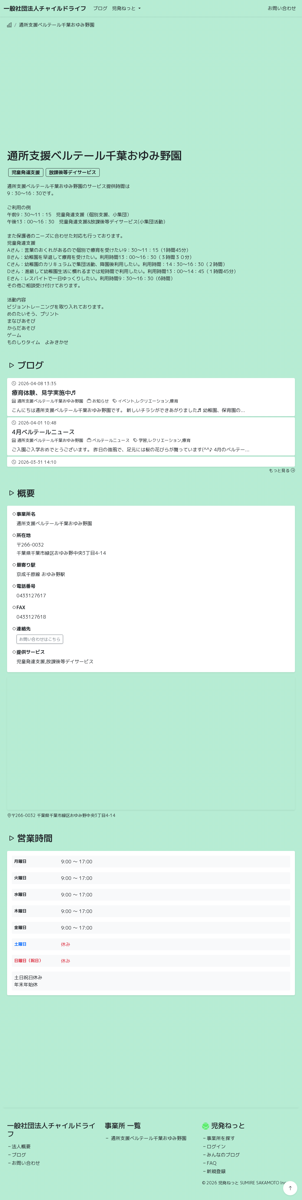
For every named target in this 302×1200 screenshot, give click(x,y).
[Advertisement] (123, 98)
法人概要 (21, 1146)
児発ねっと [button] (124, 8)
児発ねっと (228, 1126)
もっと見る (282, 470)
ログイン (216, 1146)
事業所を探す (221, 1138)
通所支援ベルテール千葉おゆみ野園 (148, 1138)
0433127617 (31, 595)
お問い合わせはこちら (39, 639)
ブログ (100, 8)
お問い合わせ (282, 8)
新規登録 (216, 1171)
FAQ (211, 1163)
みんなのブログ (223, 1155)
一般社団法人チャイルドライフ (45, 8)
